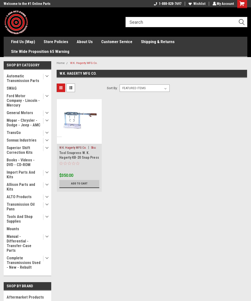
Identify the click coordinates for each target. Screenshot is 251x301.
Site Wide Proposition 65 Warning (40, 51)
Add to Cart (79, 184)
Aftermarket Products (25, 297)
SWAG (12, 88)
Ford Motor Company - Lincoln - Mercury (23, 101)
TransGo (14, 132)
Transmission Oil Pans (21, 206)
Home (61, 63)
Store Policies (56, 41)
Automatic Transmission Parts (23, 78)
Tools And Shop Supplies (20, 219)
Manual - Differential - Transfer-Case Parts (19, 243)
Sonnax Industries (22, 140)
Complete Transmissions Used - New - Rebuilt (23, 263)
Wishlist (196, 4)
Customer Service (116, 41)
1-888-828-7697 (167, 4)
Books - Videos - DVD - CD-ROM (21, 162)
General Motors (20, 112)
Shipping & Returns (158, 41)
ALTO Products (19, 196)
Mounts (13, 229)
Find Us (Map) (23, 41)
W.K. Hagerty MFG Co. (84, 63)
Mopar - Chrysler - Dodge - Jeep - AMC (23, 122)
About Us (85, 41)
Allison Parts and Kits (21, 187)
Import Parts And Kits (21, 174)
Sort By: (112, 88)
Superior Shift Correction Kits (20, 150)
